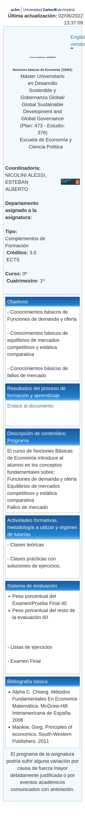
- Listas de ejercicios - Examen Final (42, 657)
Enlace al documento (30, 406)
